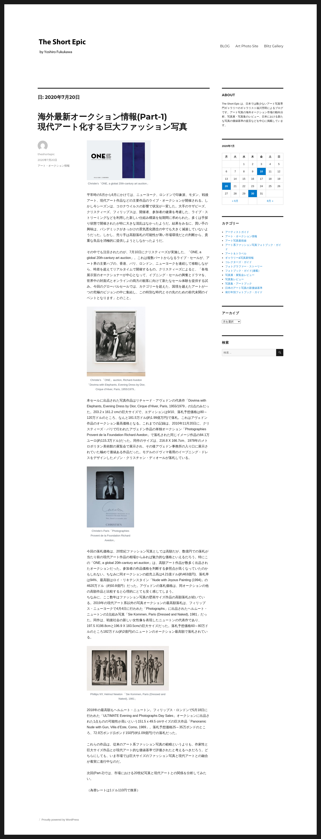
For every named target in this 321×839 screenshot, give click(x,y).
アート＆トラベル (235, 253)
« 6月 (235, 200)
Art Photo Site (246, 46)
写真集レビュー (234, 279)
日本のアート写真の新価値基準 (243, 287)
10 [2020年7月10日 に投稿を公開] (261, 171)
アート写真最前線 (235, 240)
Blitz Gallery (273, 46)
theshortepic (46, 154)
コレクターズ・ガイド (238, 262)
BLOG (225, 46)
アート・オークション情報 (54, 165)
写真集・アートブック (238, 283)
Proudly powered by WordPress (60, 819)
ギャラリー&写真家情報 (239, 257)
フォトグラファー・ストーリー (243, 266)
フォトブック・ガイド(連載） (243, 270)
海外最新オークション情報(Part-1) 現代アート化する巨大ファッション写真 (112, 122)
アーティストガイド (237, 232)
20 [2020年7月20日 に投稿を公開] (226, 186)
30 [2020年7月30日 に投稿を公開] (252, 193)
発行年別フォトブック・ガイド (243, 292)
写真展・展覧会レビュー (239, 275)
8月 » (270, 200)
